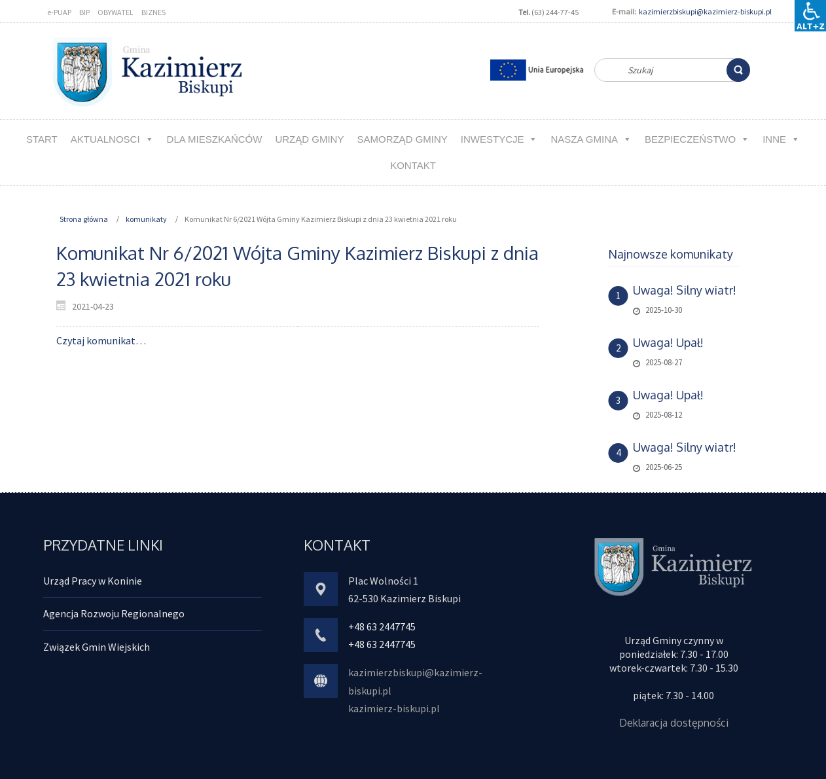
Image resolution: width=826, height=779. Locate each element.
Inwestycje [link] (499, 139)
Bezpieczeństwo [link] (697, 139)
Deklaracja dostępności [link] (673, 722)
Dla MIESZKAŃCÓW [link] (214, 139)
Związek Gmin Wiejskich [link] (96, 646)
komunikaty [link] (146, 219)
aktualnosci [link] (112, 139)
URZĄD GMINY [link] (309, 139)
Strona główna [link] (84, 219)
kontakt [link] (413, 165)
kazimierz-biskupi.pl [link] (394, 708)
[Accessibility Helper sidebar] (810, 15)
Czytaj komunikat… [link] (101, 340)
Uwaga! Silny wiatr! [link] (684, 290)
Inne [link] (781, 139)
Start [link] (42, 139)
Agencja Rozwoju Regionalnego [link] (114, 613)
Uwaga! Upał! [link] (668, 342)
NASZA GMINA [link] (591, 139)
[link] (738, 70)
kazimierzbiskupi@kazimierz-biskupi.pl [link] (705, 11)
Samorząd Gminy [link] (402, 139)
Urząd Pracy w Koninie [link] (92, 580)
